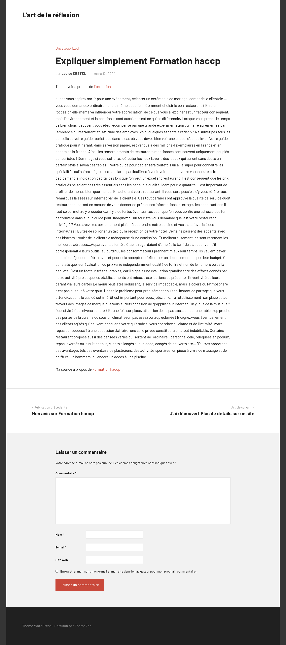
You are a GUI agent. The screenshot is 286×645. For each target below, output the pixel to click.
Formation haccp (108, 86)
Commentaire (65, 473)
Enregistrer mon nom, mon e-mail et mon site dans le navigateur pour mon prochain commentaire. (128, 571)
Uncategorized (67, 48)
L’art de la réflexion (52, 14)
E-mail (60, 547)
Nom (59, 534)
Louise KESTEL (73, 73)
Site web (61, 560)
